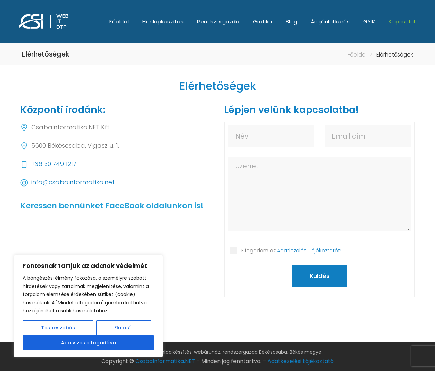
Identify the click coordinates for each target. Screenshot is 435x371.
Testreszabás (58, 327)
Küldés (320, 276)
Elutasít (123, 327)
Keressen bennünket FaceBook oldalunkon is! (111, 205)
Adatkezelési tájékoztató (300, 361)
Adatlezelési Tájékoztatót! (309, 250)
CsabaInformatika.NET (165, 361)
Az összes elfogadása (88, 342)
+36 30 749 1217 (53, 164)
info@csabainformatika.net (73, 182)
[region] (88, 306)
